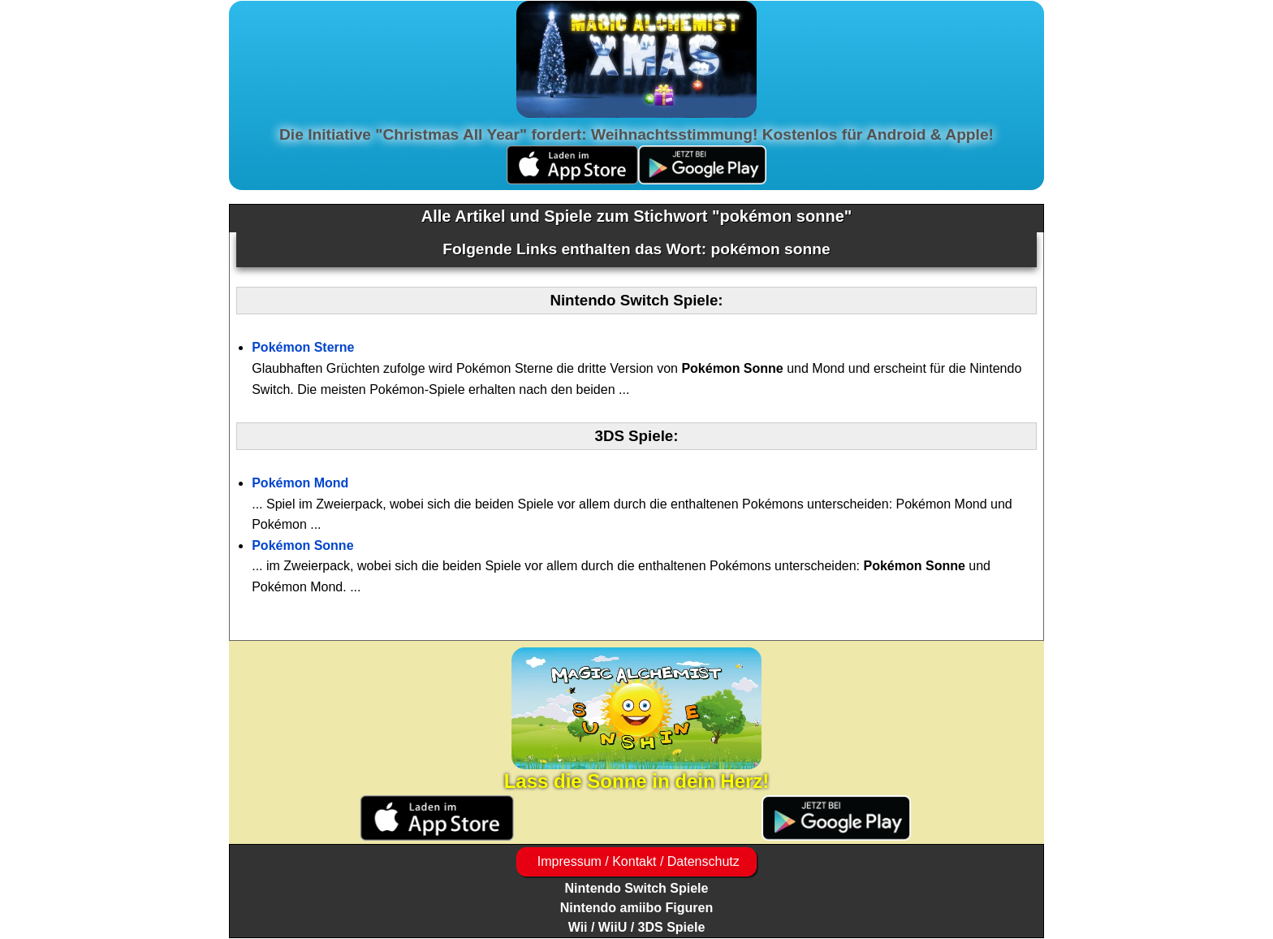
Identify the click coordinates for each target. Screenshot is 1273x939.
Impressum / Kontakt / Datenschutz (636, 861)
